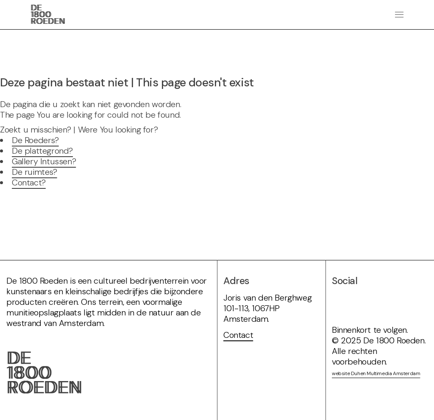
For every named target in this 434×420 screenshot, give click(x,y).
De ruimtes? (34, 171)
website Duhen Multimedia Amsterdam (376, 373)
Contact (238, 334)
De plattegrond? (42, 150)
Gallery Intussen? (44, 161)
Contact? (29, 182)
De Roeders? (35, 140)
